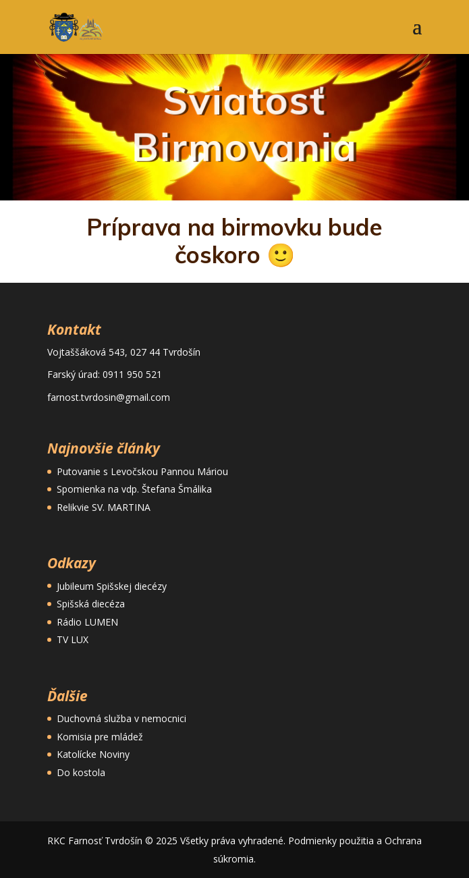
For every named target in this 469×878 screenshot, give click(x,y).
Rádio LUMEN (87, 621)
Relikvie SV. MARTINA (103, 507)
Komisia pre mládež (100, 736)
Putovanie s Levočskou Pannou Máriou (142, 471)
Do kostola (81, 772)
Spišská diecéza (91, 603)
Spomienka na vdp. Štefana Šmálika (134, 489)
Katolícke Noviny (93, 754)
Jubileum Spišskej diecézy (112, 586)
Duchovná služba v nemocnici (121, 718)
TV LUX (72, 639)
